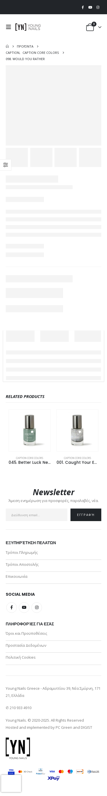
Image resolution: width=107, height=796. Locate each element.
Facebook (11, 607)
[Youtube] (90, 7)
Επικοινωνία (16, 576)
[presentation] (11, 783)
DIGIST (86, 727)
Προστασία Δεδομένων (26, 645)
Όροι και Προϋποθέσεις (26, 633)
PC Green (64, 727)
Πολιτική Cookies (21, 657)
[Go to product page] (30, 430)
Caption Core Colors (29, 458)
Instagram (36, 607)
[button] (10, 27)
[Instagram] (97, 7)
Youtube (24, 607)
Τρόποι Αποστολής (22, 564)
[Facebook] (82, 7)
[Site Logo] (28, 27)
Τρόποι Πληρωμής (22, 552)
